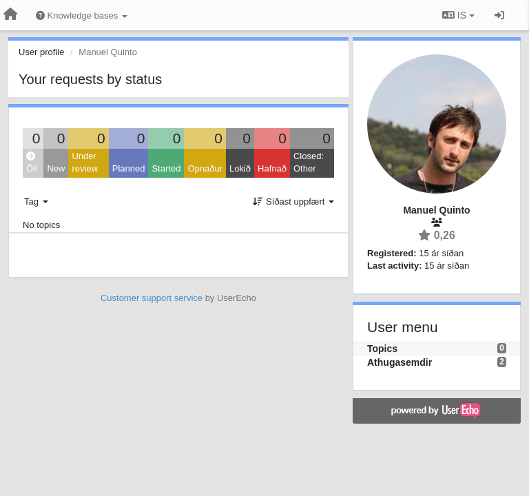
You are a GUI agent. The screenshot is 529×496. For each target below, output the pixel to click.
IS (458, 15)
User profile (41, 52)
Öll (31, 163)
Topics (382, 348)
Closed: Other (308, 162)
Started (166, 168)
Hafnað (272, 168)
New (56, 168)
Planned (128, 168)
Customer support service (152, 298)
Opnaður (204, 168)
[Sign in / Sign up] (499, 15)
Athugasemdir (399, 362)
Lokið (240, 168)
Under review (85, 162)
